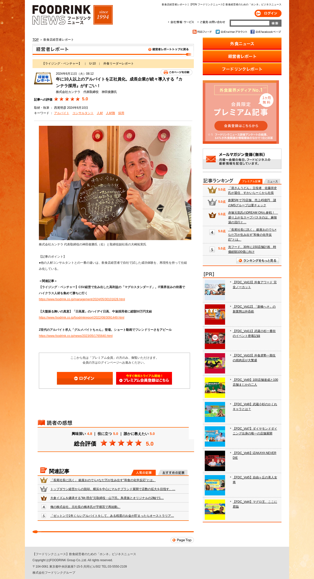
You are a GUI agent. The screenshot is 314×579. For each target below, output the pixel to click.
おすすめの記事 (172, 472)
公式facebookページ (265, 32)
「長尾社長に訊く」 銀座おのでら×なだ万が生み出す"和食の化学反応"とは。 (103, 480)
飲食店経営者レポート (113, 50)
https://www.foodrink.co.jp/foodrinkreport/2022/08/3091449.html (81, 317)
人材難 (110, 113)
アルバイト (61, 113)
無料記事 (271, 181)
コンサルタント (83, 113)
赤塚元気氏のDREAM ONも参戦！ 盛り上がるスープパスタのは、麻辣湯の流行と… (253, 217)
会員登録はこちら (144, 378)
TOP (36, 39)
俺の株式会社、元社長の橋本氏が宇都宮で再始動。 (85, 507)
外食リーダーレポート (118, 63)
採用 (121, 113)
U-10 (92, 63)
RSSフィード (202, 32)
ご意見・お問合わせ (211, 22)
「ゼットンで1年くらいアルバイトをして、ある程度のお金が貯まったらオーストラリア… (112, 516)
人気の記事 (143, 472)
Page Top (182, 540)
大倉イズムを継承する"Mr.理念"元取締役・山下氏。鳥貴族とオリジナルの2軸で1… (107, 498)
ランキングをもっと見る (257, 260)
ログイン (268, 13)
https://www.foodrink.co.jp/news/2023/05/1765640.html (76, 336)
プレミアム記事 (250, 181)
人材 (100, 113)
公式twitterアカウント (231, 32)
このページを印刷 (176, 72)
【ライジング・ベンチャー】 (62, 63)
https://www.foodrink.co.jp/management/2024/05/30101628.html (82, 299)
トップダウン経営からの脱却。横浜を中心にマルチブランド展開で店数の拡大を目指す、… (112, 489)
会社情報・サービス (182, 22)
